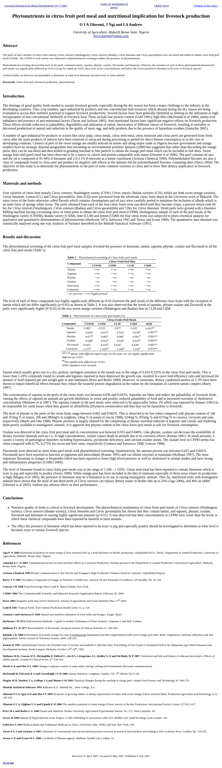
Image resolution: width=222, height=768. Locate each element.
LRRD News (161, 5)
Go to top (8, 762)
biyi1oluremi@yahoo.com (111, 36)
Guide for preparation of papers (114, 5)
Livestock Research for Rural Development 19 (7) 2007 (35, 5)
